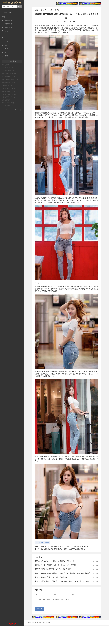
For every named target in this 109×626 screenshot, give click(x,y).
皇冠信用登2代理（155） (8, 76)
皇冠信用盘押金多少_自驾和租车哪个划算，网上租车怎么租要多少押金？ (63, 549)
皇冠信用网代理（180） (8, 68)
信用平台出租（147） (8, 85)
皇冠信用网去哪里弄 (42, 542)
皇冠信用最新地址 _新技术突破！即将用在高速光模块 (51, 577)
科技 (5, 52)
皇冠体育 (43, 10)
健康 (5, 49)
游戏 (5, 56)
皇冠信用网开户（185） (8, 65)
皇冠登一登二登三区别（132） (10, 103)
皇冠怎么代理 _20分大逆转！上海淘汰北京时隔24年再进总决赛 (54, 561)
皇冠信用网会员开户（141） (9, 91)
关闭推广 (13, 624)
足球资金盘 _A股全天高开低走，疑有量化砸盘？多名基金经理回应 (56, 565)
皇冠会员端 (7, 24)
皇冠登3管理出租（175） (8, 71)
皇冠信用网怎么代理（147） (9, 88)
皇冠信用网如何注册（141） (9, 94)
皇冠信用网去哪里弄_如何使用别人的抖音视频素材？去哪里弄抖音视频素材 (64, 546)
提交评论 (39, 610)
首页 (3, 17)
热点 (5, 31)
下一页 (17, 109)
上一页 (7, 109)
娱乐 (5, 34)
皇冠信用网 (7, 27)
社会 (5, 38)
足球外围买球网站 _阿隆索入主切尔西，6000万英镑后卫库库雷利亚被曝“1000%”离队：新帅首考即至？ (67, 573)
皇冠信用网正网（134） (8, 100)
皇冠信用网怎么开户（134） (9, 97)
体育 (5, 42)
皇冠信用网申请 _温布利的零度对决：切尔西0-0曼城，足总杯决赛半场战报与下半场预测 (62, 581)
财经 (5, 45)
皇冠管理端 (7, 20)
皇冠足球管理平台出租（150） (10, 79)
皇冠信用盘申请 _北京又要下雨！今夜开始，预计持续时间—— (54, 569)
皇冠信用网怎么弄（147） (9, 82)
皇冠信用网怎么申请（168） (9, 73)
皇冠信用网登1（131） (8, 106)
